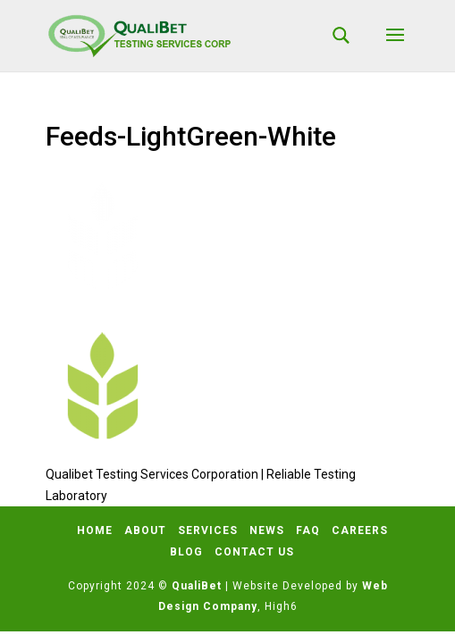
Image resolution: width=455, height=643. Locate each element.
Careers (360, 530)
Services (208, 530)
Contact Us (254, 552)
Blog (186, 552)
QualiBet (197, 586)
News (266, 530)
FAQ (308, 530)
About (145, 530)
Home (95, 530)
